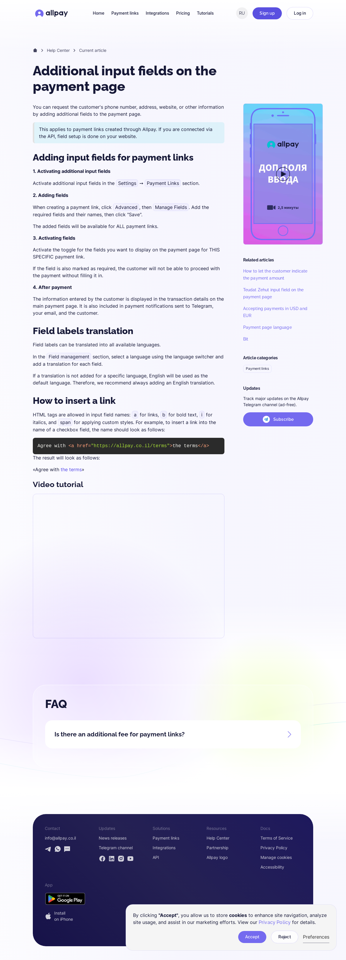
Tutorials (205, 13)
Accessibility (272, 866)
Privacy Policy (273, 847)
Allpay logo (217, 857)
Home (99, 13)
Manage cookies (276, 857)
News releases (113, 838)
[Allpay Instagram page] (121, 858)
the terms (71, 469)
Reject (284, 937)
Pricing (183, 13)
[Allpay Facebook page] (102, 858)
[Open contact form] (67, 848)
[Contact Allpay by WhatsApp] (57, 848)
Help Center (58, 50)
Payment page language (267, 327)
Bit (245, 339)
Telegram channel (116, 847)
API (156, 857)
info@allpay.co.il (60, 838)
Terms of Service (276, 838)
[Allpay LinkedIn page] (111, 858)
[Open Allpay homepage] (51, 13)
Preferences (316, 937)
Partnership (218, 847)
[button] (173, 731)
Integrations (157, 13)
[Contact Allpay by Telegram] (48, 848)
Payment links (125, 13)
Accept (252, 937)
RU (242, 13)
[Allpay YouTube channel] (130, 858)
